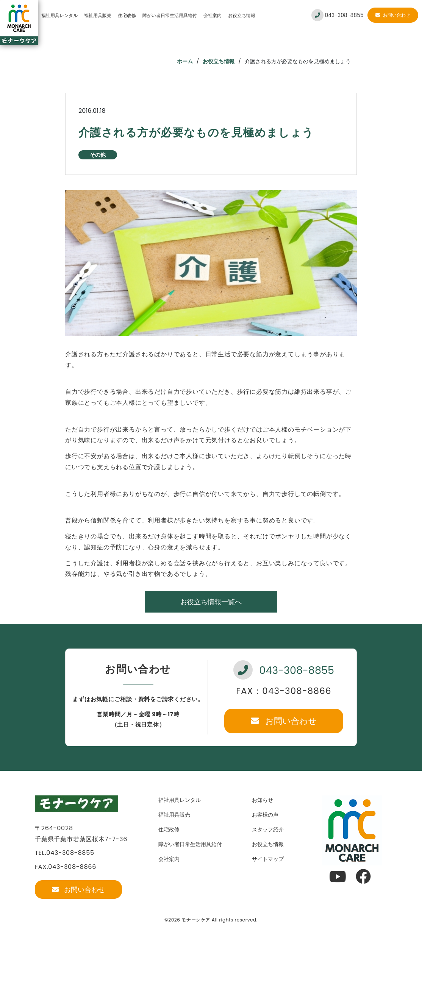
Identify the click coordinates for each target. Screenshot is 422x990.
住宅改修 (127, 15)
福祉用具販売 (97, 15)
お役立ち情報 (241, 15)
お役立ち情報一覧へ (211, 601)
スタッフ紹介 (268, 829)
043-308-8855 (337, 15)
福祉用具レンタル (59, 15)
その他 (98, 155)
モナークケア (195, 920)
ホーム (185, 61)
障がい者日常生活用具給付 (169, 15)
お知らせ (262, 800)
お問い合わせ (392, 15)
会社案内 (212, 15)
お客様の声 (265, 815)
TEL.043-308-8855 (64, 852)
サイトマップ (268, 859)
